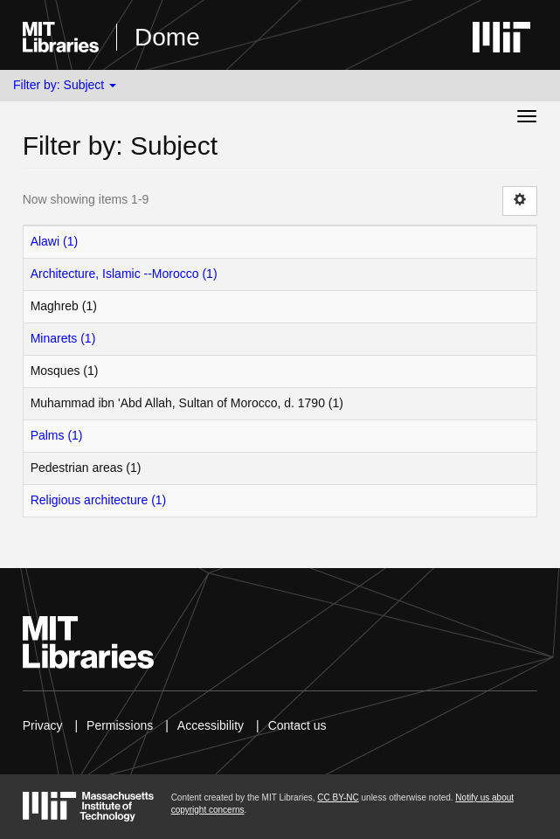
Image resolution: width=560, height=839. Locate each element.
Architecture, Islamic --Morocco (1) (124, 274)
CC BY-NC (337, 797)
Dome (167, 37)
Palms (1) (57, 435)
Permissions (119, 725)
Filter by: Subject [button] (64, 85)
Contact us (297, 725)
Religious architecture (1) (99, 500)
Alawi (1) (54, 241)
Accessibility (210, 725)
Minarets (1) (63, 338)
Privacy (43, 725)
